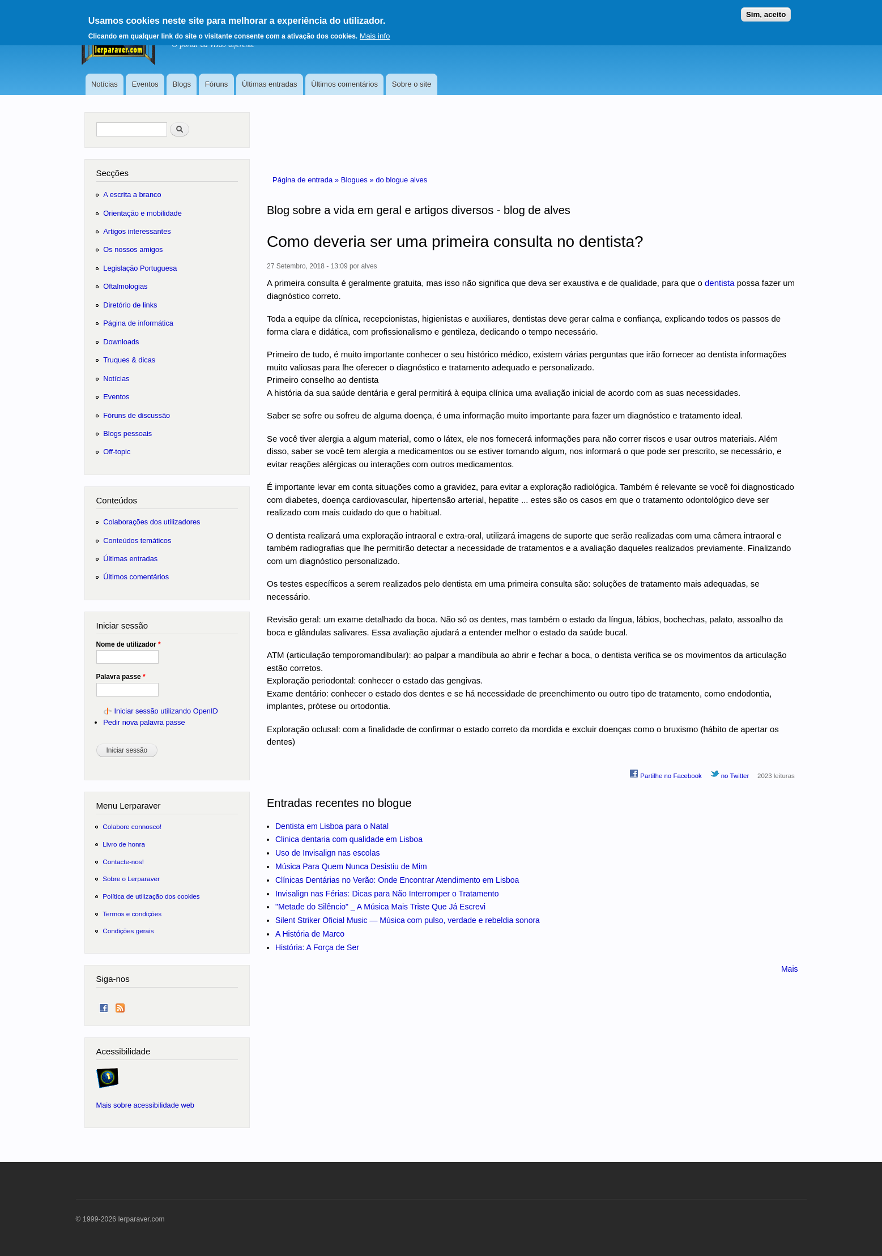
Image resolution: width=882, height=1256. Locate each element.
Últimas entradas (269, 84)
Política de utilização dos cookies (151, 896)
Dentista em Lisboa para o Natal (332, 826)
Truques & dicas (129, 360)
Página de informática (138, 323)
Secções (112, 173)
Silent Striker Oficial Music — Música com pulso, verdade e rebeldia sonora (407, 920)
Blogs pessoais (127, 433)
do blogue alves (401, 180)
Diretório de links (130, 305)
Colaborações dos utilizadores (151, 522)
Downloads (121, 342)
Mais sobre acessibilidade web (145, 1105)
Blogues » (358, 180)
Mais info (375, 32)
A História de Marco (309, 933)
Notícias (104, 84)
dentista (719, 283)
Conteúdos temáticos (137, 540)
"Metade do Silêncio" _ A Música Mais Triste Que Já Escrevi (380, 906)
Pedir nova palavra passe (144, 722)
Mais (789, 968)
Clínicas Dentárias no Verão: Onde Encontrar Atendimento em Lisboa (397, 880)
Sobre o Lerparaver (131, 878)
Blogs (181, 84)
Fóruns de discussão (136, 415)
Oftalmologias (125, 286)
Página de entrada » (306, 180)
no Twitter (729, 774)
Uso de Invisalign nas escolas (327, 852)
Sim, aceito (766, 10)
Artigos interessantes (137, 231)
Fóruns (216, 84)
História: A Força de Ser (317, 947)
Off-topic (116, 451)
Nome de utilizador (128, 644)
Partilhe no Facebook (665, 774)
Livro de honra (124, 844)
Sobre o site (411, 84)
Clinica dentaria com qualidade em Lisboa (349, 839)
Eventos (145, 84)
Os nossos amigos (133, 249)
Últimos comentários (344, 84)
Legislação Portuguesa (140, 268)
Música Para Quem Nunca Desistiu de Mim (351, 866)
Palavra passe (121, 677)
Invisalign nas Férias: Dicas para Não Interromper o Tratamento (387, 893)
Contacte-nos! (123, 861)
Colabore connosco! (132, 826)
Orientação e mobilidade (142, 213)
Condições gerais (128, 930)
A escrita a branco (132, 194)
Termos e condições (132, 913)
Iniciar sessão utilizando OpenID (166, 711)
